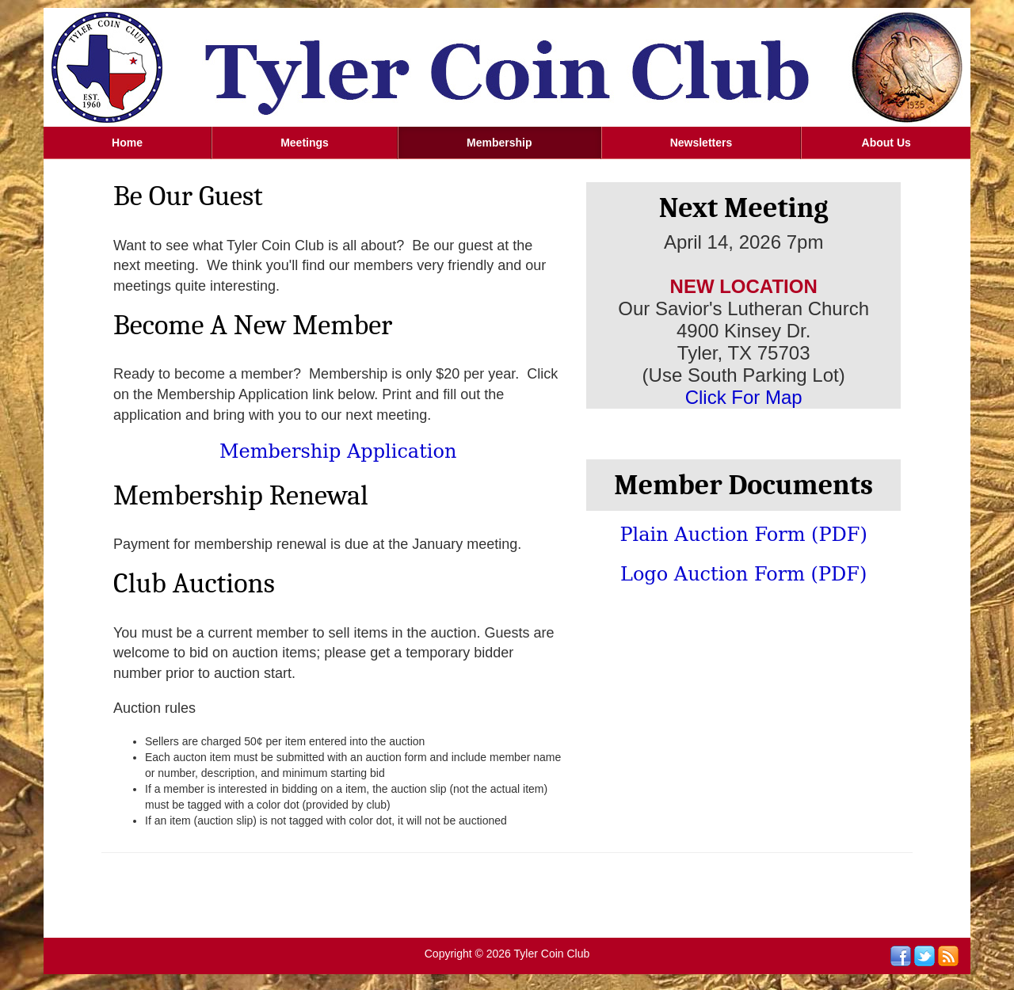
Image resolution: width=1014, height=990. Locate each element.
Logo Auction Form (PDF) (743, 574)
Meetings (304, 142)
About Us (886, 142)
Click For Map (743, 397)
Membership (499, 142)
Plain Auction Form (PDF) (743, 535)
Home (127, 142)
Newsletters (701, 142)
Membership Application (337, 451)
